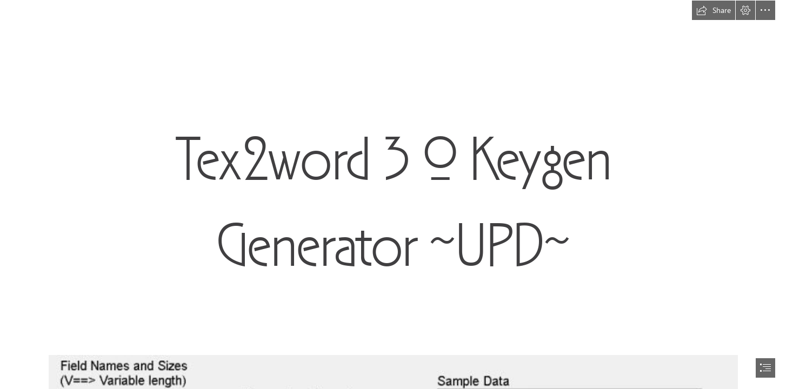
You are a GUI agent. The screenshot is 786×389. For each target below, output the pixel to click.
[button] (713, 10)
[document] (393, 194)
